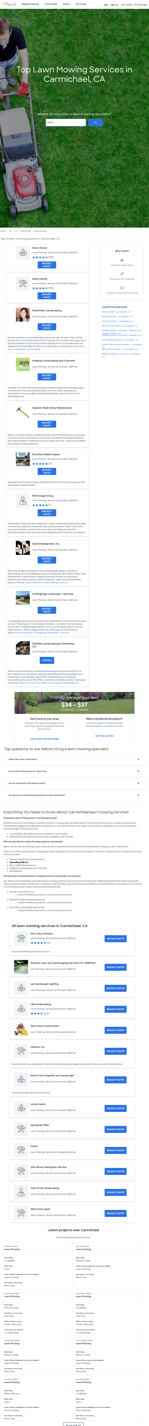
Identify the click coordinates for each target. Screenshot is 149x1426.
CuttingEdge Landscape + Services (52, 593)
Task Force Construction (44, 1026)
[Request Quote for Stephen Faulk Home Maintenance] (47, 424)
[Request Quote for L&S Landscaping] (116, 1009)
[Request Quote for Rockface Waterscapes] (47, 471)
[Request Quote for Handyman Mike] (116, 1129)
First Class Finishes (41, 933)
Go (95, 122)
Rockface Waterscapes (46, 454)
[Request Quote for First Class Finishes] (116, 938)
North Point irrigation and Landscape (52, 1075)
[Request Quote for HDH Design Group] (47, 512)
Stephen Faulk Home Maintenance (52, 407)
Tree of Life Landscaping (44, 1188)
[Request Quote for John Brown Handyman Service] (116, 1171)
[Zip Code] (66, 122)
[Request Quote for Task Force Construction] (116, 1030)
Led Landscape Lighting (44, 984)
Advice (66, 4)
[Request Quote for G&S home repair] (116, 1213)
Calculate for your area (44, 739)
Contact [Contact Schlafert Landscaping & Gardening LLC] (47, 660)
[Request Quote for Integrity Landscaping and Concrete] (47, 376)
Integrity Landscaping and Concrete (53, 360)
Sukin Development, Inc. (46, 543)
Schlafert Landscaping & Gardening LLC (53, 645)
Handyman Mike (39, 1125)
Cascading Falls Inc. (19, 862)
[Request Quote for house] (116, 1150)
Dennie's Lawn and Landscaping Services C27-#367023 (63, 963)
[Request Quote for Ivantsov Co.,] (116, 1051)
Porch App (81, 4)
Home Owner (39, 247)
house (34, 1146)
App (106, 4)
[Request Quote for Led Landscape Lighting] (116, 988)
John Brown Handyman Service (48, 1167)
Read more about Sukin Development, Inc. (46, 582)
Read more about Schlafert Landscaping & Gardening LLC (49, 683)
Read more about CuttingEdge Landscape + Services (42, 632)
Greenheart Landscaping (47, 310)
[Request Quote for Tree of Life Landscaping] (116, 1192)
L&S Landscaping (40, 1004)
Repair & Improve (30, 4)
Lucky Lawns (38, 1104)
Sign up (114, 4)
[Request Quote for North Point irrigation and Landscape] (116, 1079)
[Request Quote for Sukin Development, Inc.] (47, 560)
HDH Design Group (43, 495)
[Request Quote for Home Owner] (47, 264)
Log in (134, 4)
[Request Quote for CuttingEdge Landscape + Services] (47, 610)
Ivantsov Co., (37, 1047)
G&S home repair (40, 1209)
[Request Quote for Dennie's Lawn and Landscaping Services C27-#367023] (116, 967)
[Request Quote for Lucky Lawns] (116, 1108)
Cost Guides (51, 4)
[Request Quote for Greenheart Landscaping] (47, 326)
